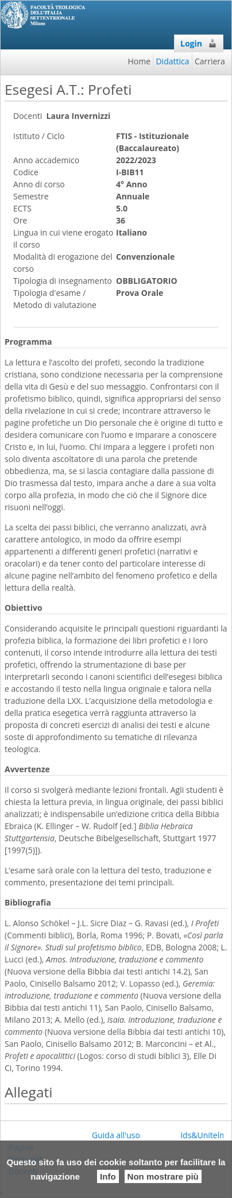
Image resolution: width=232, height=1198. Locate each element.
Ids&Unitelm (203, 1135)
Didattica (172, 61)
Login (198, 43)
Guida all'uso (116, 1135)
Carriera (210, 61)
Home (139, 61)
